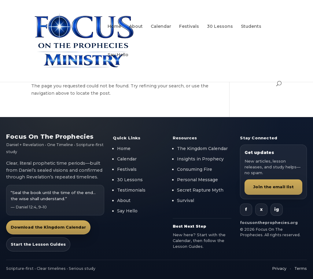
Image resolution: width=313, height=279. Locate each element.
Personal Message (197, 179)
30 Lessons (220, 26)
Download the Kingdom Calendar (48, 227)
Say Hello (118, 55)
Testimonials (131, 190)
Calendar (161, 26)
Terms (300, 268)
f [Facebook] (246, 209)
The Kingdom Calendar (202, 148)
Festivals (189, 26)
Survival (185, 200)
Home (114, 26)
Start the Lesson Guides (38, 244)
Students (251, 26)
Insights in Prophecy (200, 159)
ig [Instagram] (276, 209)
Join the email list (273, 186)
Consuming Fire (194, 169)
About (136, 26)
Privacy (279, 268)
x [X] (261, 209)
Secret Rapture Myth (200, 190)
